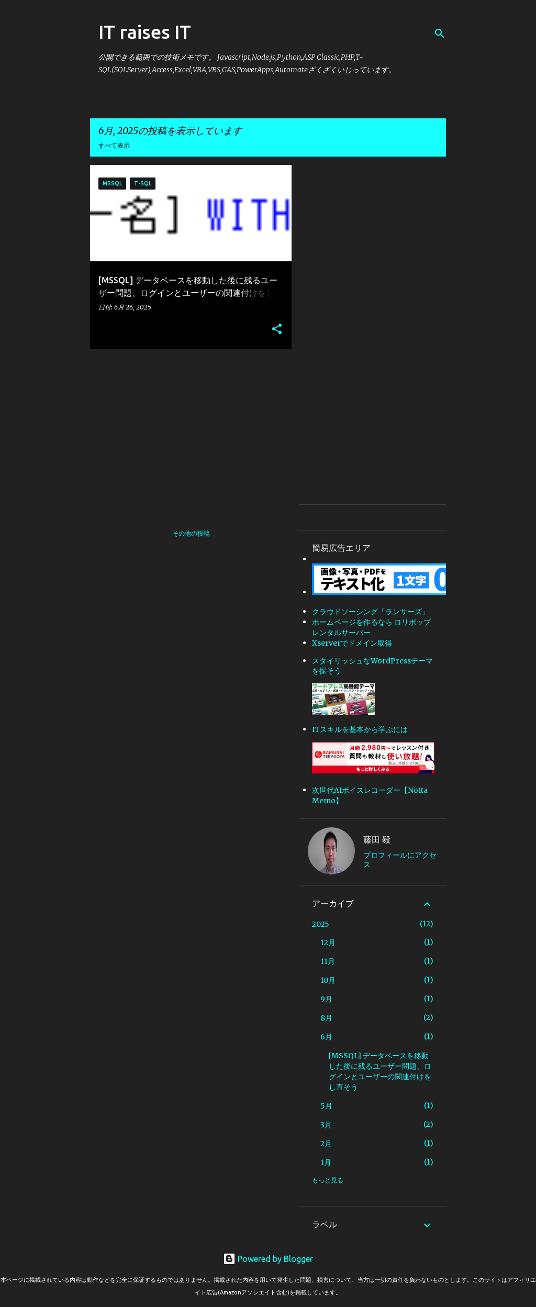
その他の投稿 (191, 533)
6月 (326, 1037)
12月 (328, 942)
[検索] (439, 33)
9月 (326, 999)
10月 (328, 980)
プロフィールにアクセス (400, 860)
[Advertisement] (187, 430)
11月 (327, 961)
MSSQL (112, 183)
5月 (326, 1106)
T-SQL (142, 183)
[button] (277, 329)
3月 (326, 1124)
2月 (326, 1143)
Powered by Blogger (268, 1259)
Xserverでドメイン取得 (352, 643)
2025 (320, 924)
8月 (326, 1018)
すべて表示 (114, 145)
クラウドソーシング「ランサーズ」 (370, 611)
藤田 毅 (376, 839)
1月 (325, 1162)
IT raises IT (144, 31)
